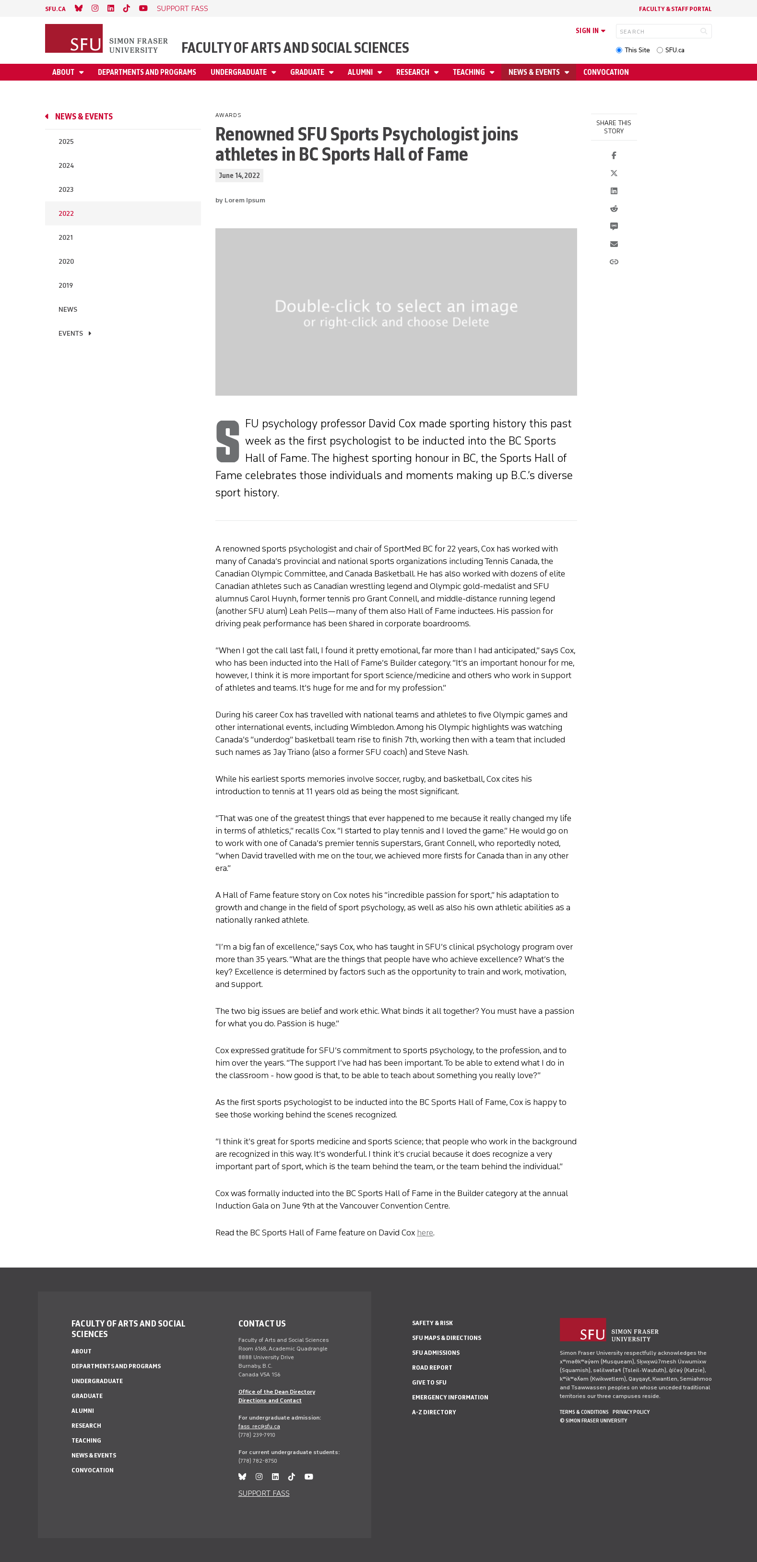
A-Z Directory (434, 1412)
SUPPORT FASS (182, 8)
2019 (66, 286)
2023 (66, 190)
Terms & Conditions (584, 1412)
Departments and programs (147, 72)
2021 (66, 238)
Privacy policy (631, 1412)
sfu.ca (55, 9)
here (425, 1232)
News (68, 309)
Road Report (432, 1367)
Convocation (606, 72)
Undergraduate (239, 72)
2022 (66, 214)
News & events (535, 72)
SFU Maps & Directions (446, 1338)
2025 (66, 142)
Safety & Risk (432, 1323)
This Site (637, 50)
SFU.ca (675, 50)
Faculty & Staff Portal (675, 9)
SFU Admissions (436, 1353)
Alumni (361, 72)
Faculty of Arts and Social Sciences (295, 48)
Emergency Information (450, 1397)
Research (413, 72)
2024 (66, 166)
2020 (66, 262)
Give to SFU (429, 1382)
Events (71, 333)
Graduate (308, 72)
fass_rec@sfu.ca (259, 1426)
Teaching (469, 72)
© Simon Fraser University (593, 1420)
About (64, 72)
